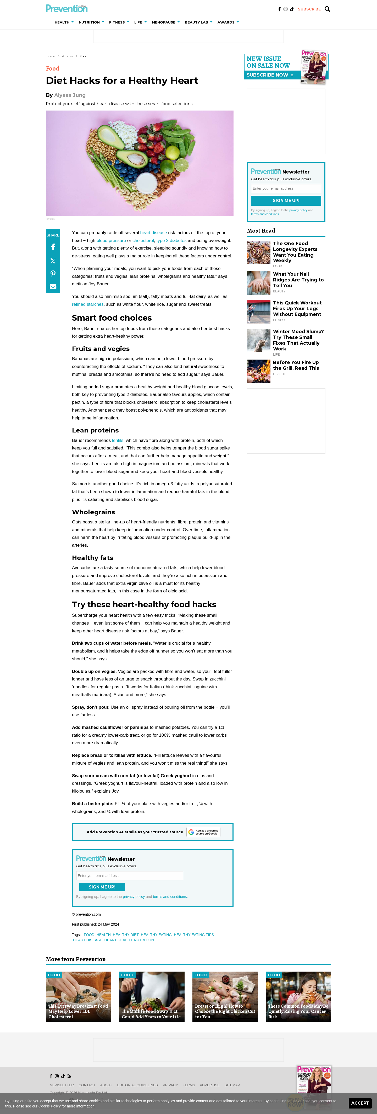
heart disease (153, 232)
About (106, 1085)
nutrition (144, 940)
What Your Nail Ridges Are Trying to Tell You (298, 279)
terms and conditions (170, 896)
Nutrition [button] (89, 22)
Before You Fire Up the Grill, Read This (296, 365)
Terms (189, 1085)
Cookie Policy (49, 1106)
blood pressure (111, 240)
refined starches (88, 304)
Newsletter (62, 1085)
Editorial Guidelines (137, 1085)
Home (50, 56)
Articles (67, 56)
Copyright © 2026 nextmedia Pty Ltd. (79, 1093)
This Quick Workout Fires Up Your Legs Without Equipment (297, 308)
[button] (73, 22)
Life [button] (138, 22)
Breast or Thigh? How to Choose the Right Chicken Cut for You (225, 1011)
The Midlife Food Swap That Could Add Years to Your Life (151, 1014)
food (89, 935)
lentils (117, 440)
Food (83, 56)
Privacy (170, 1085)
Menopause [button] (163, 22)
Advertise (210, 1085)
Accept (360, 1103)
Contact (87, 1085)
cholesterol (143, 240)
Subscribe (309, 9)
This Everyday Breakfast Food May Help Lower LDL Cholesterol (78, 1011)
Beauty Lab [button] (196, 22)
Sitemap (232, 1085)
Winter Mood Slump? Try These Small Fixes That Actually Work (298, 340)
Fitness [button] (117, 22)
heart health (118, 940)
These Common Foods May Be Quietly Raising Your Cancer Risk (298, 1011)
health (104, 935)
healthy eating (156, 935)
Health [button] (62, 22)
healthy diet (126, 935)
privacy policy (134, 896)
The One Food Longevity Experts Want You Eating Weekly (295, 252)
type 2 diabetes (171, 240)
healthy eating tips (194, 935)
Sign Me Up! (102, 887)
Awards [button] (226, 22)
